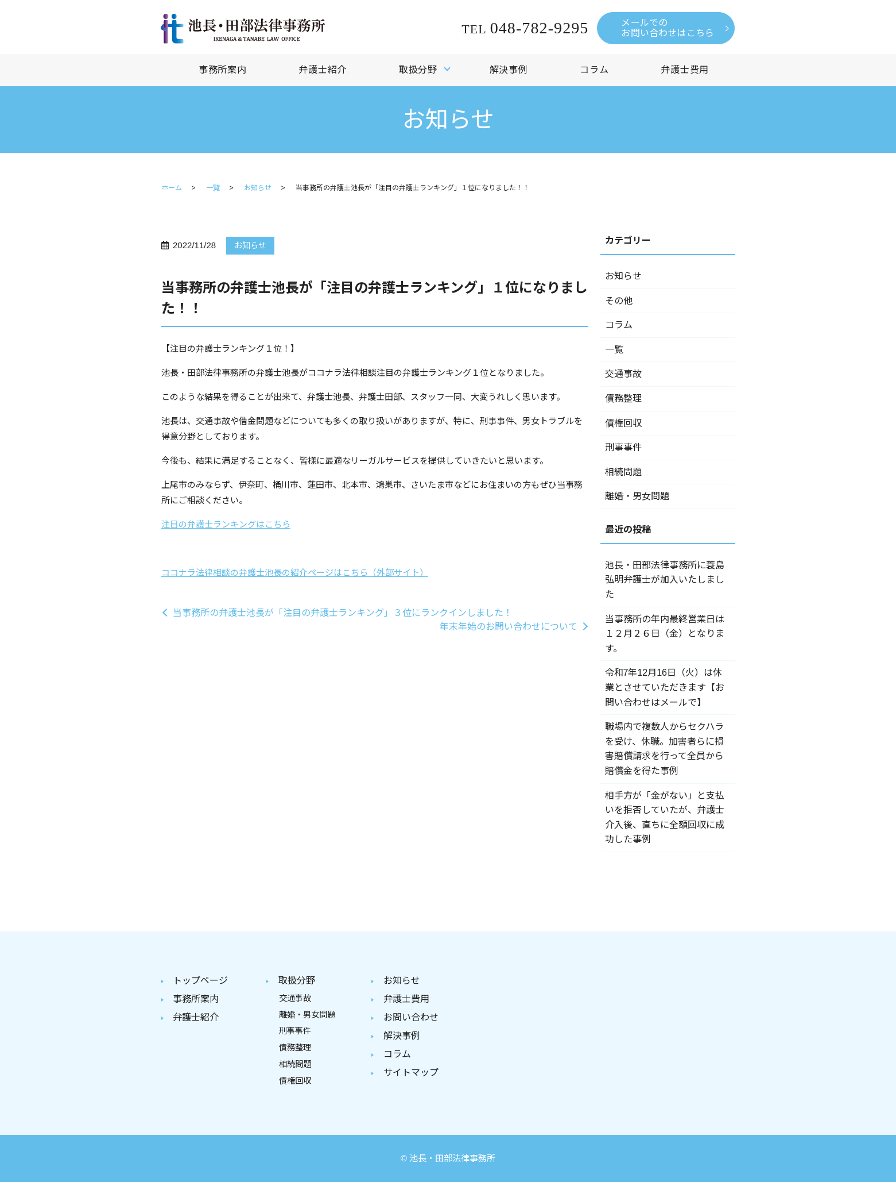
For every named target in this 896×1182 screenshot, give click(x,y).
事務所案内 (223, 70)
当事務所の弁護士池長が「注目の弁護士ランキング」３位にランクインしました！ (343, 613)
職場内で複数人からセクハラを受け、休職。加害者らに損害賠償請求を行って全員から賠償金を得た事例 (664, 749)
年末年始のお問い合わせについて (508, 627)
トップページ (200, 980)
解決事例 (509, 70)
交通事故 (623, 374)
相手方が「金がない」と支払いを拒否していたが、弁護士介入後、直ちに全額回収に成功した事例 (664, 818)
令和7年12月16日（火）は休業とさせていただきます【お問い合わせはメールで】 (664, 687)
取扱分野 (418, 70)
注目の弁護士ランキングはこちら (225, 524)
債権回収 (623, 423)
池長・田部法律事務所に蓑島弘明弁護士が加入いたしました (664, 579)
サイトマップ (411, 1072)
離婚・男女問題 (637, 496)
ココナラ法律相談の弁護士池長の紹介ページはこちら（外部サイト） (294, 572)
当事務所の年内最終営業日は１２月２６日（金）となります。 (664, 633)
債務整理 (623, 398)
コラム (594, 70)
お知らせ (257, 188)
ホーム (171, 188)
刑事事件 (623, 447)
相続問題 (623, 472)
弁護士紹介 (322, 70)
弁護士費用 (685, 70)
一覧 (213, 188)
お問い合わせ (411, 1017)
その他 (619, 301)
